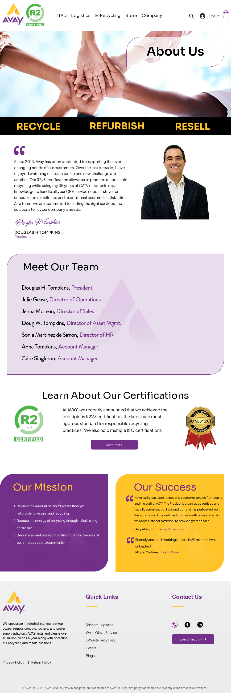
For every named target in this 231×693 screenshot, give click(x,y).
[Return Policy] (43, 662)
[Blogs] (102, 655)
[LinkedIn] (200, 625)
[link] (226, 14)
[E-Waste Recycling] (102, 640)
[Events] (102, 648)
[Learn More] (114, 445)
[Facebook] (187, 625)
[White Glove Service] (115, 632)
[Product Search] (191, 16)
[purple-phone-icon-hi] (174, 625)
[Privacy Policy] (15, 662)
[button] (62, 15)
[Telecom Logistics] (115, 624)
